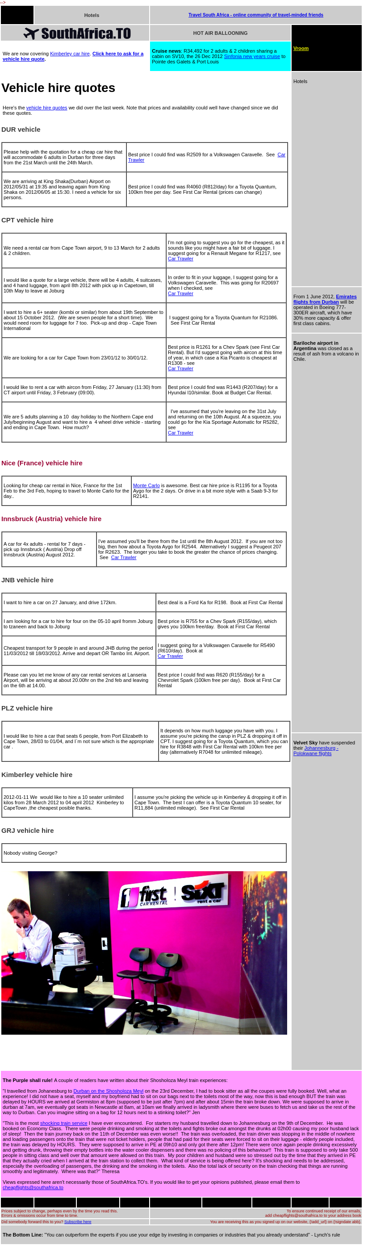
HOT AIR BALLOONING (220, 33)
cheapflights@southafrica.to (33, 1187)
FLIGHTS (12, 15)
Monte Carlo (146, 485)
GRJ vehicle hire (27, 830)
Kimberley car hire (70, 53)
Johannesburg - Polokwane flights (315, 750)
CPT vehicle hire (27, 220)
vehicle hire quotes (46, 107)
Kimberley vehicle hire (36, 774)
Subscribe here (78, 1222)
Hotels (92, 15)
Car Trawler (180, 258)
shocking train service (64, 1123)
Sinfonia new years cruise (252, 56)
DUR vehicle (21, 129)
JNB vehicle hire (27, 580)
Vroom (301, 48)
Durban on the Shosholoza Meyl (109, 1091)
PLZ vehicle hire (27, 708)
